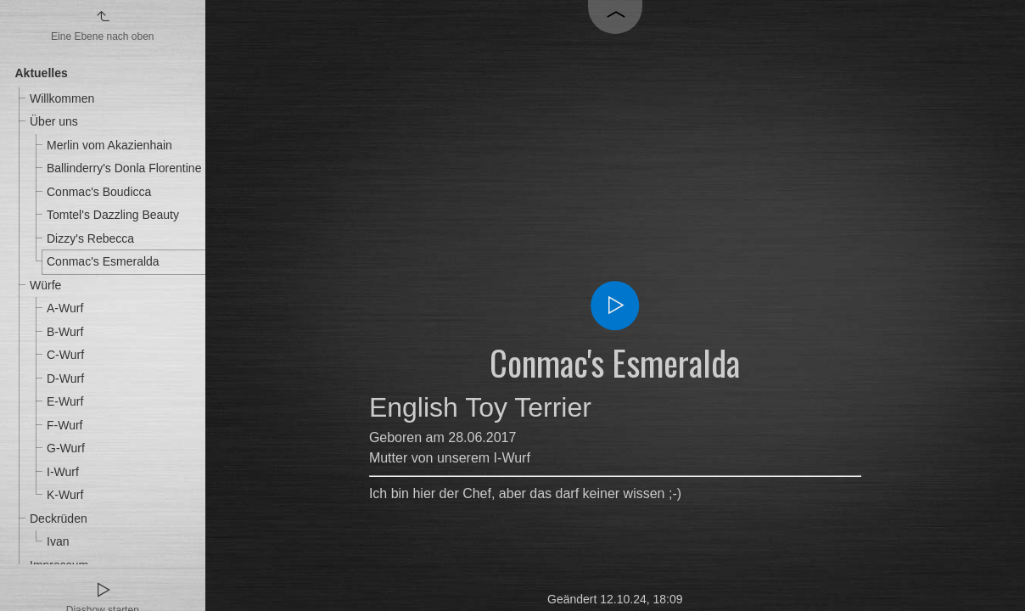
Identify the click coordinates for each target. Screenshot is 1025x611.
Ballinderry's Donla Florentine (124, 168)
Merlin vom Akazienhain (109, 145)
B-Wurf (65, 332)
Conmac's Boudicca (99, 192)
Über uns (54, 121)
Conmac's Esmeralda (103, 261)
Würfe (45, 285)
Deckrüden (58, 518)
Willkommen (62, 98)
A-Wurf (65, 308)
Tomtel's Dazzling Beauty (113, 214)
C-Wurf (65, 355)
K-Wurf (65, 495)
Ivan (58, 541)
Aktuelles (41, 73)
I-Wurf (63, 472)
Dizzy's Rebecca (90, 238)
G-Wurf (66, 448)
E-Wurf (65, 401)
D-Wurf (65, 378)
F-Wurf (65, 425)
